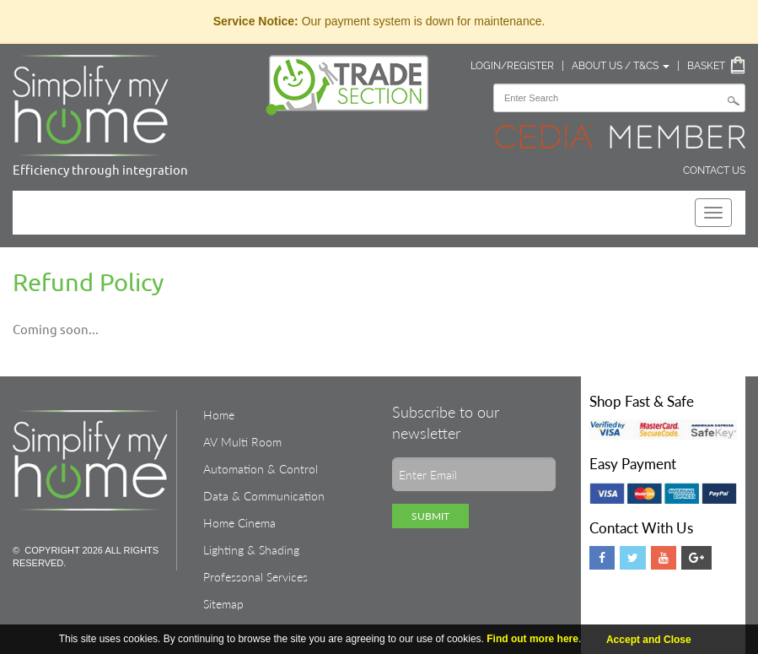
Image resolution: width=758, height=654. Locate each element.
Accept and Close (648, 640)
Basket (706, 66)
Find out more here (532, 639)
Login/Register (512, 66)
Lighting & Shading (251, 550)
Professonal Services (255, 577)
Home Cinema (239, 523)
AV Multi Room (242, 442)
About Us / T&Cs (620, 66)
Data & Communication (264, 496)
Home (218, 415)
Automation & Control (260, 469)
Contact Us (714, 170)
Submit (430, 516)
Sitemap (223, 604)
